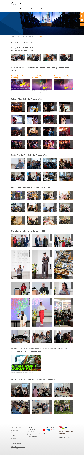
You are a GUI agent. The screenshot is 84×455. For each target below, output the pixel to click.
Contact (30, 427)
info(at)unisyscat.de (34, 438)
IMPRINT (46, 434)
